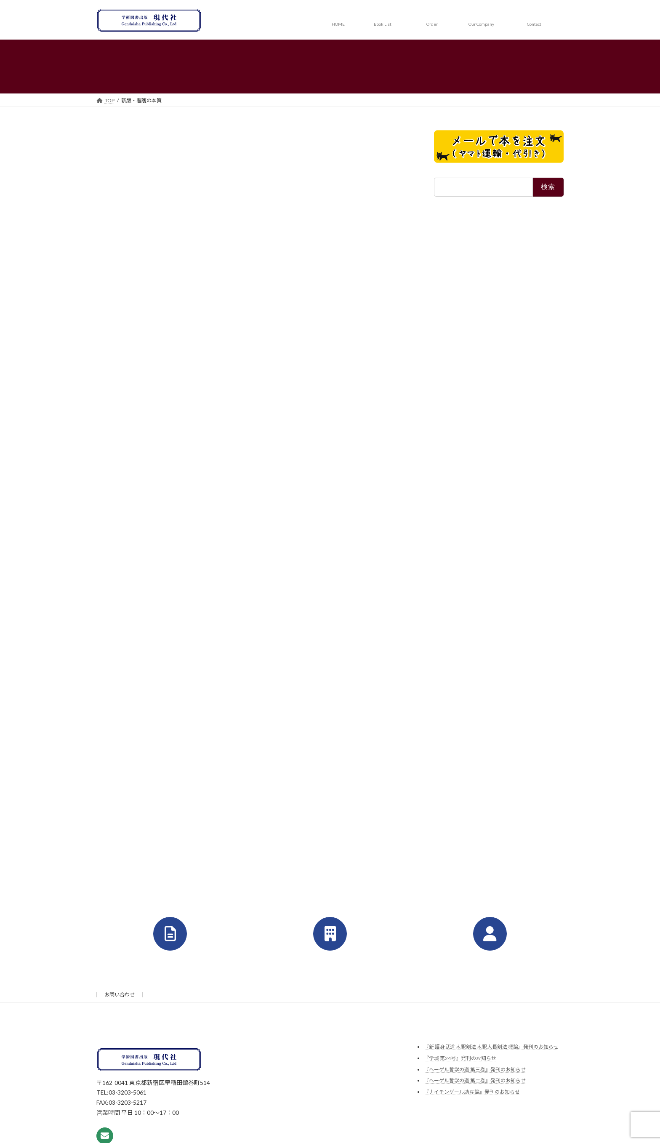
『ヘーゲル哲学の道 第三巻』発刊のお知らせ (475, 1069)
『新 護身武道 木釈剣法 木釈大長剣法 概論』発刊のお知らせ (491, 1047)
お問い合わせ (119, 994)
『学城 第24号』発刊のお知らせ (460, 1058)
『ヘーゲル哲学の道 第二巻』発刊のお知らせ (475, 1080)
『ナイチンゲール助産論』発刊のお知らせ (472, 1092)
